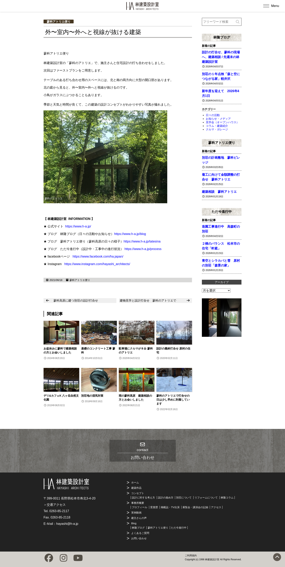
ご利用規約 (191, 555)
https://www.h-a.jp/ (78, 226)
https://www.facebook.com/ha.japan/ (98, 256)
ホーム (135, 482)
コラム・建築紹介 (217, 125)
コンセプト (137, 493)
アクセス (216, 507)
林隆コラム (227, 497)
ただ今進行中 (222, 212)
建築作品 (136, 487)
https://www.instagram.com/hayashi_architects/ (97, 264)
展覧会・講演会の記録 (195, 507)
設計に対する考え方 (143, 497)
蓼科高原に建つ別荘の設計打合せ (75, 300)
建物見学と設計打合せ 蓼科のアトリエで (148, 300)
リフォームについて (206, 497)
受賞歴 (154, 507)
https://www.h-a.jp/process (143, 249)
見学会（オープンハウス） (222, 122)
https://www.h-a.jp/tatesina (142, 241)
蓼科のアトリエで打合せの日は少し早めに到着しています (173, 399)
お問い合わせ (139, 538)
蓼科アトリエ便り (58, 21)
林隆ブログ (221, 37)
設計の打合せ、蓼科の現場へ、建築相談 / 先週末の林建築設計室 (221, 57)
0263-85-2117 (59, 511)
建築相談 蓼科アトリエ (219, 191)
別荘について (184, 497)
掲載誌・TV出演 (170, 507)
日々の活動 (213, 115)
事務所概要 (137, 502)
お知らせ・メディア (218, 118)
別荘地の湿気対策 (92, 395)
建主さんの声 (139, 517)
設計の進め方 (165, 497)
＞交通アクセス (55, 504)
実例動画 (136, 512)
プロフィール (139, 507)
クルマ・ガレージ (217, 129)
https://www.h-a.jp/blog (130, 234)
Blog (133, 523)
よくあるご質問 (140, 533)
